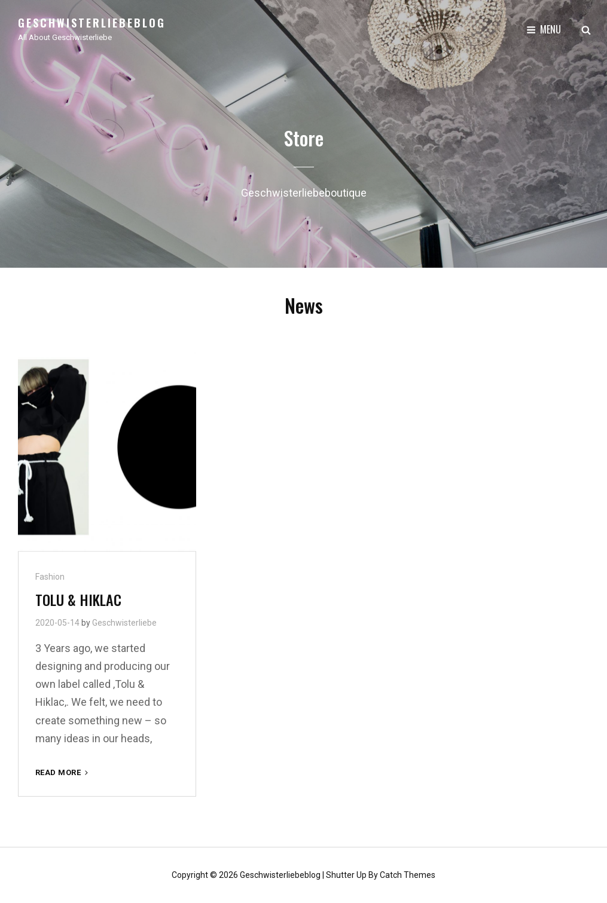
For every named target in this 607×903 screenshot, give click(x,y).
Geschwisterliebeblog (92, 22)
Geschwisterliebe (124, 622)
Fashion (50, 576)
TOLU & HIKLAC (78, 599)
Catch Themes (407, 875)
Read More (62, 772)
